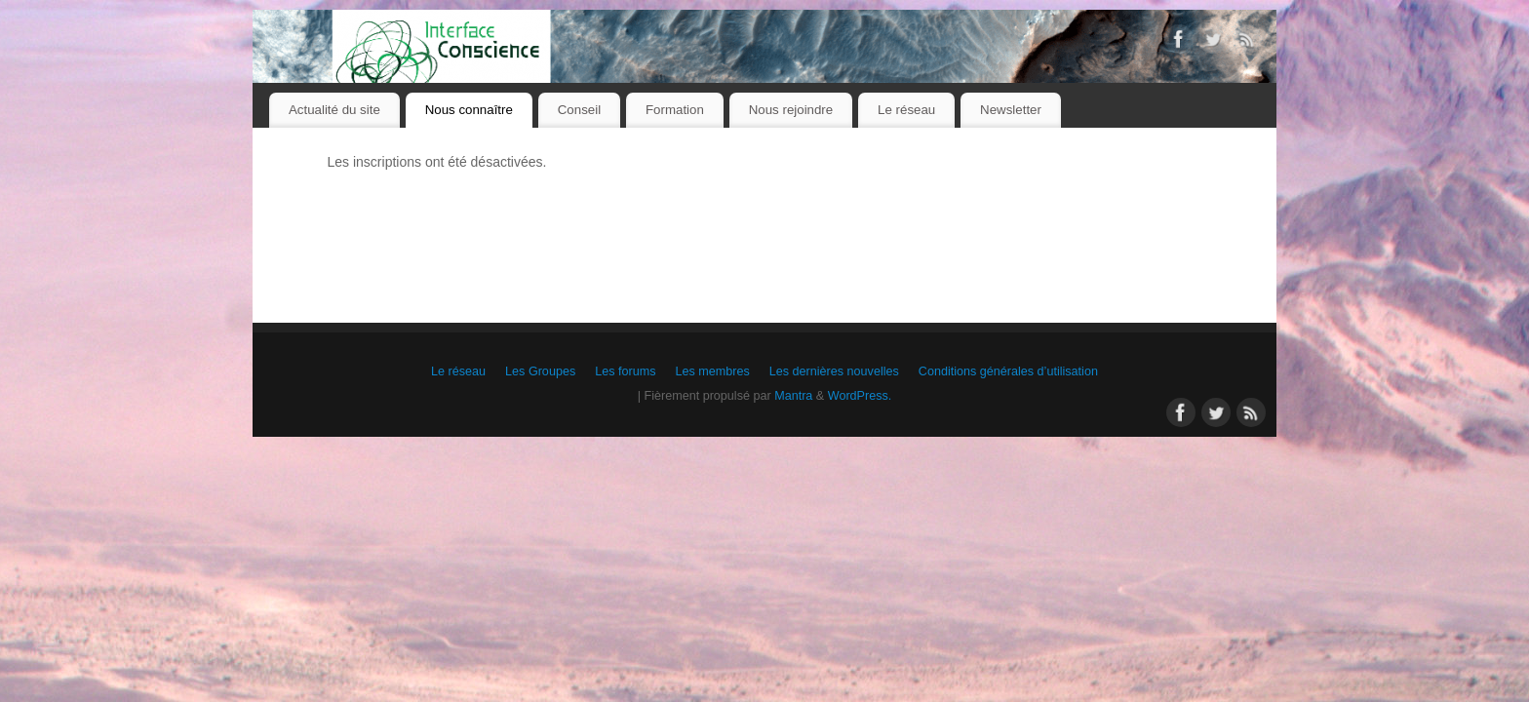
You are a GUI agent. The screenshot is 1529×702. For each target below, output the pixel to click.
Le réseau (906, 109)
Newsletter (1010, 109)
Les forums (625, 371)
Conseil (579, 109)
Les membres (712, 371)
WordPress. (860, 396)
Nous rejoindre (791, 109)
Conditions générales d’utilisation (1008, 371)
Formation (675, 109)
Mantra (793, 396)
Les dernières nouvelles (834, 371)
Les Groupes (540, 371)
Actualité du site (334, 109)
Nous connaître (469, 109)
